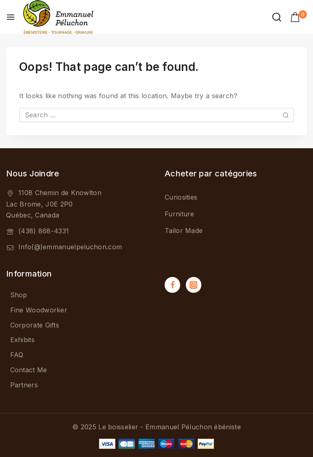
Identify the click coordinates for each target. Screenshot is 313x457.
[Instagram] (193, 284)
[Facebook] (172, 284)
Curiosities (181, 197)
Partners (24, 385)
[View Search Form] (276, 17)
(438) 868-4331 (43, 231)
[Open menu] (10, 17)
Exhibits (22, 340)
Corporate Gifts (35, 325)
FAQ (17, 355)
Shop (18, 295)
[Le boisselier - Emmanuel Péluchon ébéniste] (58, 17)
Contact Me (28, 370)
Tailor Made (184, 230)
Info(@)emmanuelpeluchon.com (70, 247)
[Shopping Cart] (298, 17)
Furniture (179, 214)
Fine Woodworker (39, 310)
